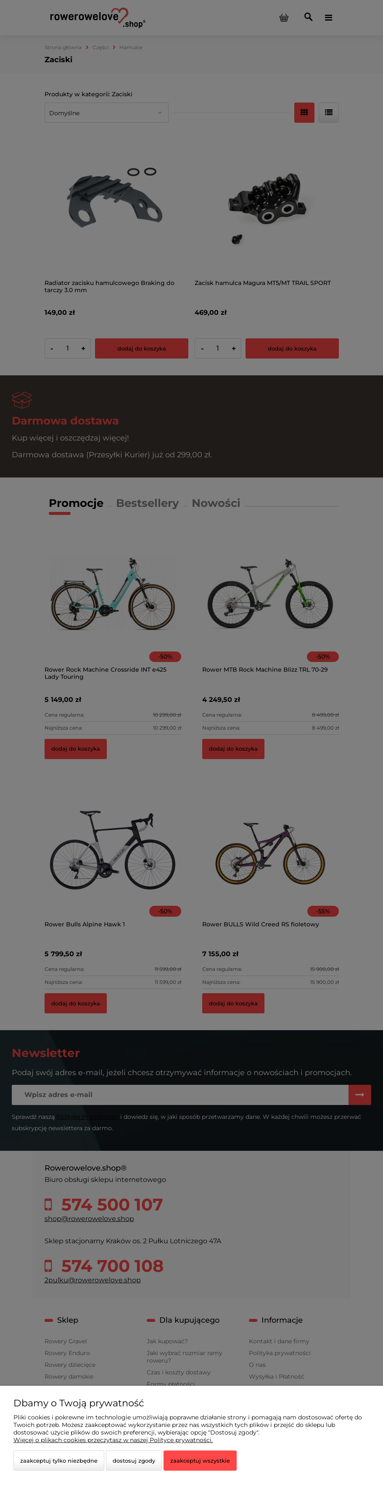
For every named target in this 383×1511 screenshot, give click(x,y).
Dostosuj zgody (134, 1460)
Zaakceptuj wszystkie (200, 1460)
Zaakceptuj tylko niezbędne (59, 1460)
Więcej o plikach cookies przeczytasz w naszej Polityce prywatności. (113, 1440)
